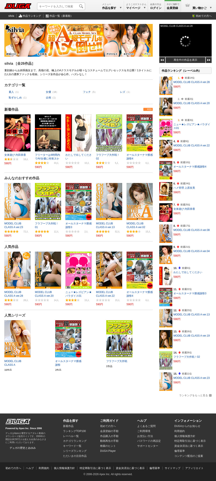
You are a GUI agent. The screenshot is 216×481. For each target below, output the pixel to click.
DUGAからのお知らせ (187, 426)
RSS (149, 109)
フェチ (87, 91)
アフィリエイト (194, 468)
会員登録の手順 (109, 431)
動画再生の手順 (109, 440)
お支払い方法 (145, 436)
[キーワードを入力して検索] (61, 6)
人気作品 (11, 247)
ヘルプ (141, 420)
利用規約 (179, 431)
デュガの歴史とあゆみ (23, 447)
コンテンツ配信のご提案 (188, 455)
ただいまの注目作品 (75, 455)
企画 (48, 97)
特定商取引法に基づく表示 (95, 468)
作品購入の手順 (109, 436)
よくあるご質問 (146, 426)
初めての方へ (204, 15)
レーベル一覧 (71, 436)
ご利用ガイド (109, 420)
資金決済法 (188, 445)
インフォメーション (188, 420)
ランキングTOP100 (74, 431)
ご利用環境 (143, 431)
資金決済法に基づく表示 (130, 468)
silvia (11, 15)
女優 (48, 91)
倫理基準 (179, 450)
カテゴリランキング (75, 440)
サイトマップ (172, 468)
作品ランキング (32, 15)
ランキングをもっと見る (193, 395)
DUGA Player (108, 450)
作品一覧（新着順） (61, 15)
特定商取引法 (190, 440)
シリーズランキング (75, 450)
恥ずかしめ (15, 97)
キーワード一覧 (72, 445)
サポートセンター (147, 445)
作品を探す (70, 420)
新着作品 (11, 109)
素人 (11, 91)
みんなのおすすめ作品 (21, 178)
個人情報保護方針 (184, 436)
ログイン (155, 8)
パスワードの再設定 (149, 440)
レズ (122, 91)
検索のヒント (108, 445)
